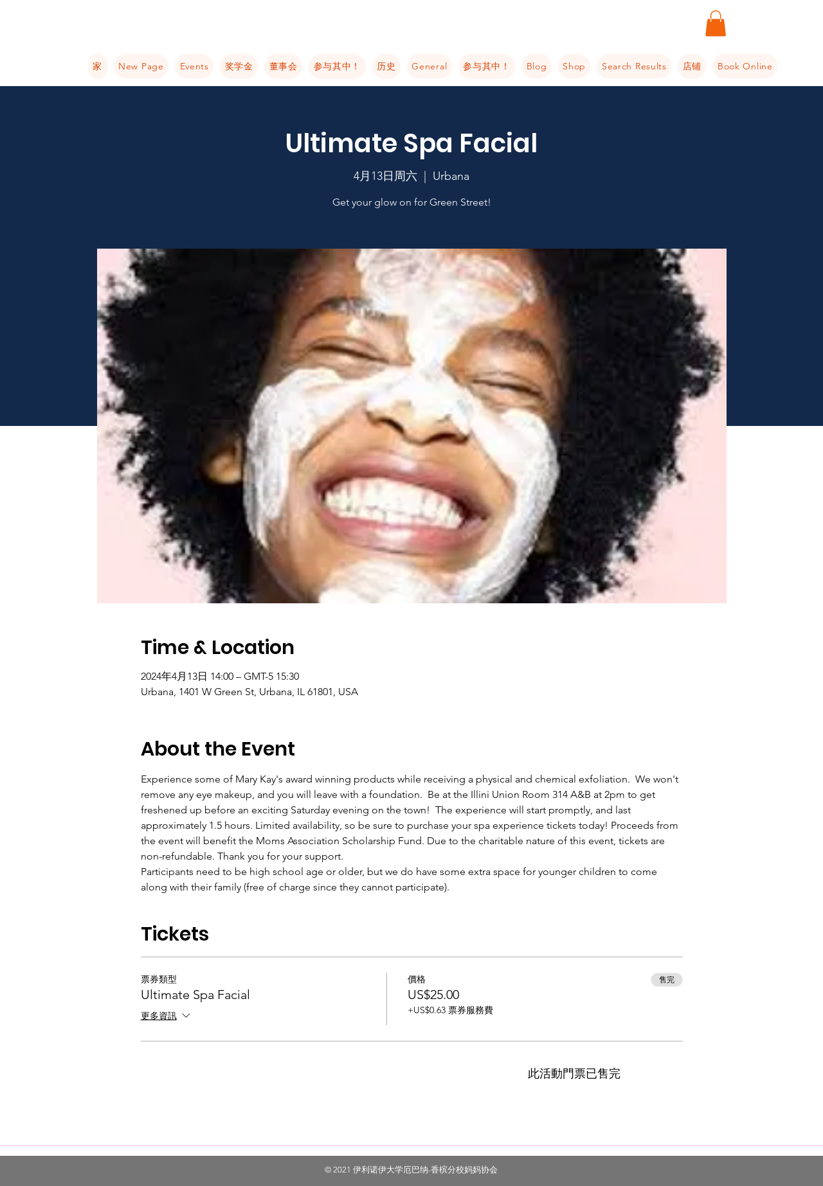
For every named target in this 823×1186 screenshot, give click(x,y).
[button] (716, 23)
